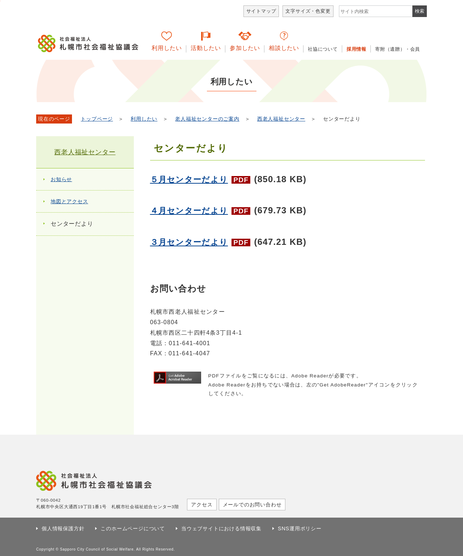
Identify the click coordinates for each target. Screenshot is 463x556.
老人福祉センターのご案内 (207, 119)
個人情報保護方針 (63, 528)
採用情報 (356, 49)
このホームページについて (133, 528)
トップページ (97, 119)
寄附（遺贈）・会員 (397, 49)
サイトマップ (261, 11)
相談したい (284, 48)
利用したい (167, 48)
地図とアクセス (69, 201)
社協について (323, 49)
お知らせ (61, 179)
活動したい (206, 48)
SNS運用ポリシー (300, 528)
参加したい (245, 48)
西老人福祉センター (281, 119)
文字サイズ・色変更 (307, 11)
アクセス (201, 504)
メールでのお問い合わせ (252, 504)
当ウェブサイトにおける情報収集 (221, 528)
